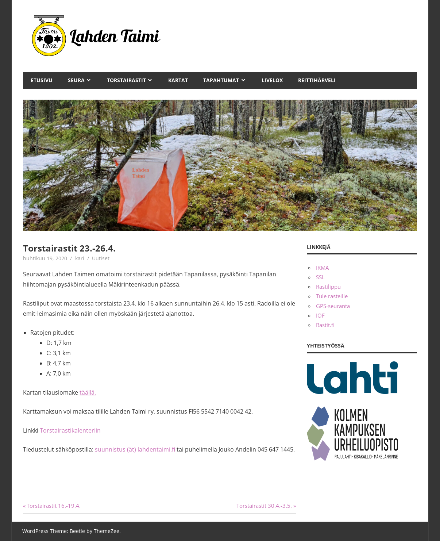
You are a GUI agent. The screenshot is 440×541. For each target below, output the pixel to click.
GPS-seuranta (333, 306)
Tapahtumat (221, 80)
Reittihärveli (317, 80)
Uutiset (100, 258)
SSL (320, 277)
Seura (76, 80)
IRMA (322, 267)
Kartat (178, 80)
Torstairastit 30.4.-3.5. (264, 505)
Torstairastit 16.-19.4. (54, 505)
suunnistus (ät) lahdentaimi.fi (135, 449)
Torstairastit (126, 80)
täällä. (88, 392)
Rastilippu (328, 286)
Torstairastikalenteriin (70, 430)
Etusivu (42, 80)
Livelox (272, 80)
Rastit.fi (325, 325)
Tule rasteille (332, 296)
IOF (320, 315)
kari (79, 258)
